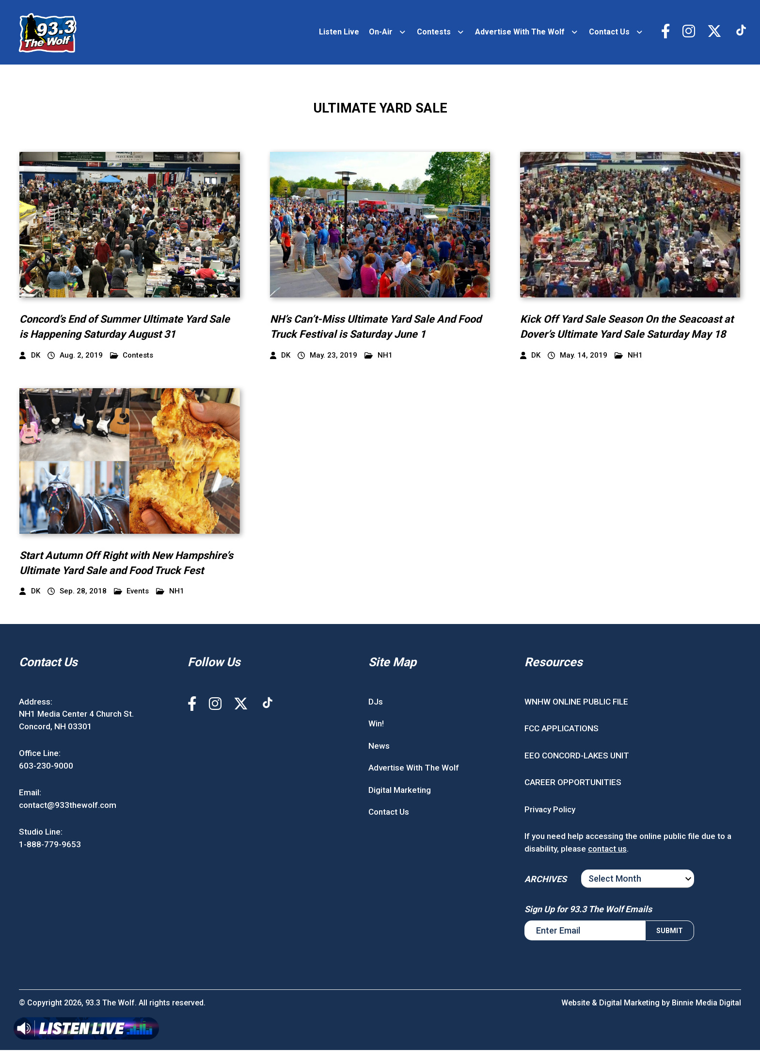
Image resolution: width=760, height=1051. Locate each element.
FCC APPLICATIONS (561, 729)
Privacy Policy (549, 810)
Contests (434, 32)
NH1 (378, 356)
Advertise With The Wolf (520, 32)
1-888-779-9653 (50, 845)
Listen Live (339, 32)
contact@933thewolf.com (67, 805)
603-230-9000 (46, 766)
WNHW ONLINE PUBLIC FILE (576, 702)
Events (131, 592)
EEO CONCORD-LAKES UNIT (576, 756)
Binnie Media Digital (706, 1003)
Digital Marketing (399, 790)
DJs (375, 702)
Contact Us (609, 32)
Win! (376, 724)
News (379, 746)
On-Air (381, 32)
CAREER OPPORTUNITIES (572, 783)
